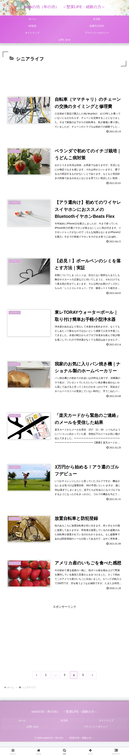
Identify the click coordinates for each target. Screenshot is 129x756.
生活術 (64, 736)
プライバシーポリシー (96, 741)
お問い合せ (33, 741)
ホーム (22, 736)
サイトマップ (106, 736)
